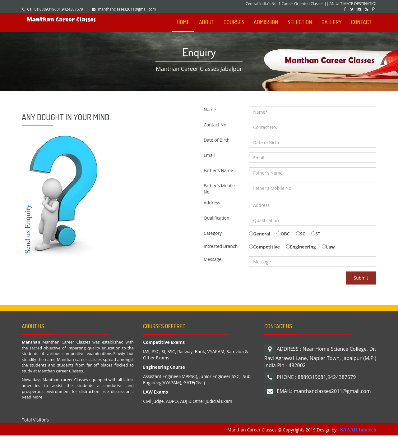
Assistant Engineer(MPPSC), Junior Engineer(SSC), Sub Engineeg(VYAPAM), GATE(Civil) (197, 379)
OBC (284, 234)
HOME (183, 22)
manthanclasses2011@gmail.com (127, 9)
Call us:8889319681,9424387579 (55, 9)
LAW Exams (155, 392)
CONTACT (361, 22)
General (261, 234)
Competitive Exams (164, 342)
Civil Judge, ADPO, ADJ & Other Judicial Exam (187, 401)
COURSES (234, 22)
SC (302, 234)
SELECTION (300, 22)
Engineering (303, 247)
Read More (32, 397)
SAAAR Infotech (358, 429)
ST (317, 234)
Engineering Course (164, 367)
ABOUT (206, 22)
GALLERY (332, 22)
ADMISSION (266, 22)
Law (330, 247)
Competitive (266, 247)
